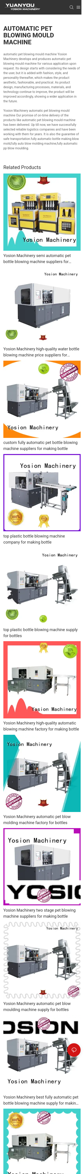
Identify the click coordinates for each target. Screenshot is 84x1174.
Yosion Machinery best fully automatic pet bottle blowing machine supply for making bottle (40, 1100)
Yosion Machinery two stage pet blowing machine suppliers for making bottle (39, 913)
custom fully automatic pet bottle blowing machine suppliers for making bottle (40, 445)
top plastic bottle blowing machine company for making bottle (34, 539)
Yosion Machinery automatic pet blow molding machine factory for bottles (37, 819)
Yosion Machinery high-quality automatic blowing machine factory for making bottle (41, 726)
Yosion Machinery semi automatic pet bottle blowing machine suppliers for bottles (37, 259)
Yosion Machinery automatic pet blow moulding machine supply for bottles (37, 1006)
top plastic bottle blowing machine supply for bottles (40, 632)
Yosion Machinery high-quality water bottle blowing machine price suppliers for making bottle (41, 352)
